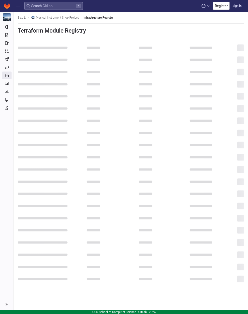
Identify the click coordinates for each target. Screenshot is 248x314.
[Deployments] (7, 67)
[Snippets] (7, 108)
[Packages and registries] (7, 75)
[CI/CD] (7, 59)
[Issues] (7, 43)
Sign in (237, 6)
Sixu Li (22, 17)
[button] (18, 6)
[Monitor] (7, 83)
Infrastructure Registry (98, 17)
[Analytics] (7, 92)
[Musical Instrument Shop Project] (7, 17)
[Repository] (7, 35)
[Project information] (7, 27)
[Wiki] (7, 100)
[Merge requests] (7, 51)
